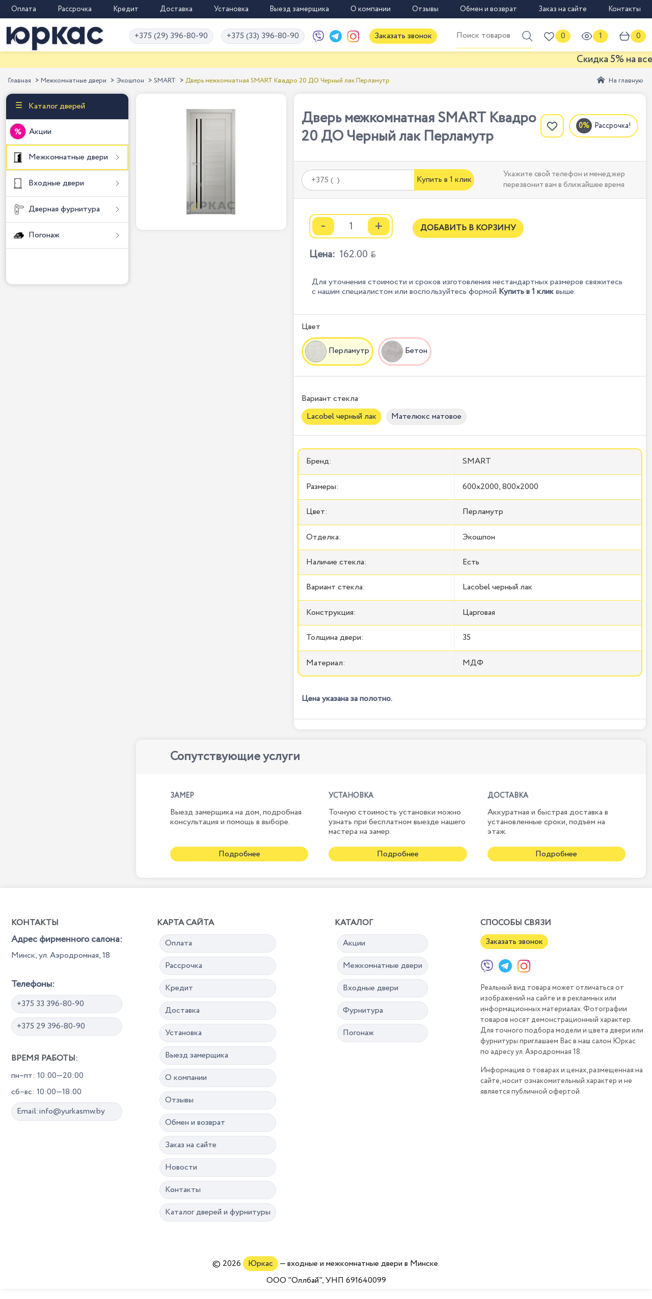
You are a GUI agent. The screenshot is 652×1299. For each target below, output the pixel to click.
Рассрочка (75, 9)
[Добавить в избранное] (552, 126)
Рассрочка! (612, 126)
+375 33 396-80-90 (50, 1004)
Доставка (176, 9)
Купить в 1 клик (444, 179)
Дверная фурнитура (63, 209)
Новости (181, 1167)
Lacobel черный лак (341, 416)
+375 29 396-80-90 (51, 1026)
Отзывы (425, 9)
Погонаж (43, 235)
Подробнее (239, 854)
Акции (40, 132)
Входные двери (55, 183)
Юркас (260, 1263)
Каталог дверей (55, 106)
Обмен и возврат (488, 9)
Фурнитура (363, 1010)
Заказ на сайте (562, 9)
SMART (165, 81)
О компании (370, 9)
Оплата (23, 9)
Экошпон (130, 81)
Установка (231, 9)
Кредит (126, 9)
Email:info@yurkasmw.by (61, 1111)
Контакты (624, 9)
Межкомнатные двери (73, 81)
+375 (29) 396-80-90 (171, 36)
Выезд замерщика (299, 9)
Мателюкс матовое (426, 416)
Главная (19, 81)
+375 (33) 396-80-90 (263, 36)
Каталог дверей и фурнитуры (217, 1212)
